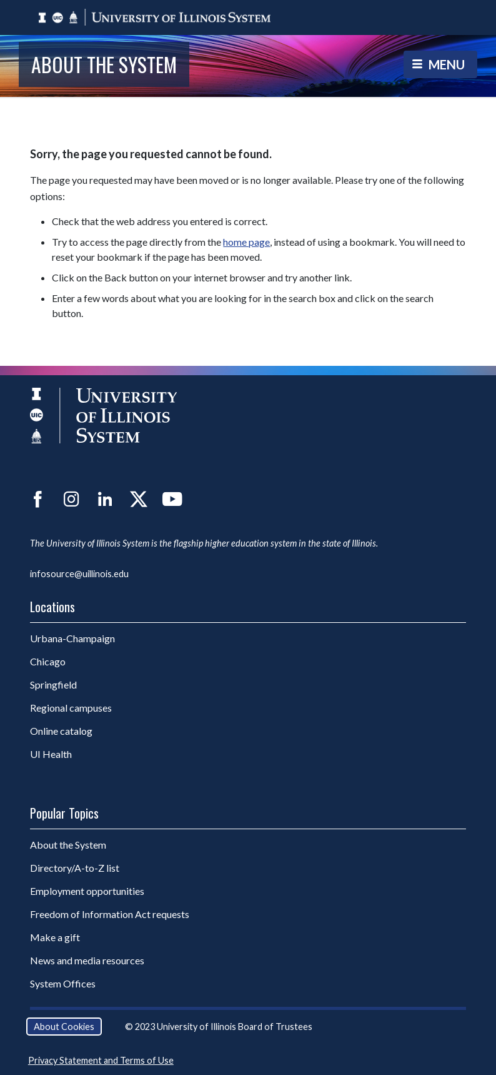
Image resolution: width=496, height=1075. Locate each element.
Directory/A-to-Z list (74, 868)
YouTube (172, 499)
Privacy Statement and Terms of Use (101, 1060)
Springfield (53, 684)
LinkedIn (105, 499)
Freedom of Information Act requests (109, 914)
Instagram (71, 499)
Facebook (37, 499)
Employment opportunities (87, 891)
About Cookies (64, 1026)
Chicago (48, 661)
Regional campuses (71, 708)
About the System (104, 64)
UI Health (51, 754)
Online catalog (61, 731)
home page (246, 242)
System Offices (63, 983)
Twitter (139, 499)
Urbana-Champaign (72, 638)
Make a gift (55, 937)
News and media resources (87, 960)
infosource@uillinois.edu (79, 573)
